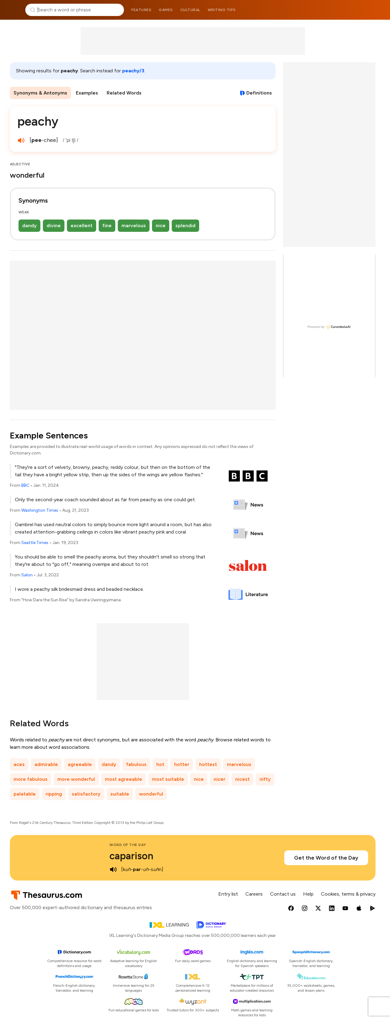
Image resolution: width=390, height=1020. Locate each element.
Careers (254, 894)
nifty (265, 779)
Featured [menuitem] (141, 10)
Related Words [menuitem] (124, 93)
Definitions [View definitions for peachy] (259, 93)
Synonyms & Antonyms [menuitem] (40, 93)
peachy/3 (133, 71)
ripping (54, 794)
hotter (181, 764)
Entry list (228, 894)
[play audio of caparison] (113, 869)
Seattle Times (34, 542)
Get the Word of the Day (326, 857)
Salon (27, 575)
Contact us (283, 894)
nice (161, 225)
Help (308, 894)
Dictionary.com (376, 10)
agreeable (80, 764)
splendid (185, 225)
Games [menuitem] (166, 10)
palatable (25, 794)
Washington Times (39, 510)
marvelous (133, 225)
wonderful (151, 794)
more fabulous (30, 779)
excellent (81, 225)
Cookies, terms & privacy (348, 894)
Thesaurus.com (14, 10)
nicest (242, 779)
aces (19, 764)
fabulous (136, 764)
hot (160, 764)
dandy (29, 225)
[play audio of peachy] (21, 140)
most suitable (168, 779)
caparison (131, 856)
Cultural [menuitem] (190, 10)
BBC (25, 485)
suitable (119, 794)
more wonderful (76, 779)
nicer (219, 779)
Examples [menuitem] (87, 93)
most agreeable (123, 779)
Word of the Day (127, 845)
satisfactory (86, 794)
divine (54, 225)
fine (107, 225)
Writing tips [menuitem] (222, 10)
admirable (46, 764)
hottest (208, 764)
